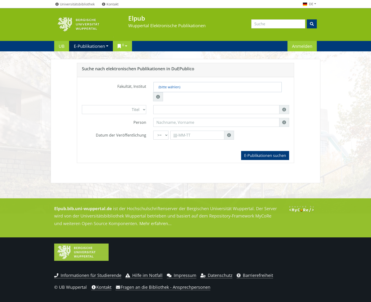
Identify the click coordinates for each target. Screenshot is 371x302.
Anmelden (302, 46)
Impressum (181, 275)
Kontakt (101, 287)
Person (139, 122)
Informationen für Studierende (87, 275)
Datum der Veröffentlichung (121, 135)
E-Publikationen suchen (265, 155)
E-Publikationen (89, 46)
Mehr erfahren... (155, 223)
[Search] (278, 23)
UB (62, 46)
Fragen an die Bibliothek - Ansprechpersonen (162, 287)
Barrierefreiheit (255, 275)
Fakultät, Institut (131, 86)
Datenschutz (216, 275)
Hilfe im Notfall (144, 275)
